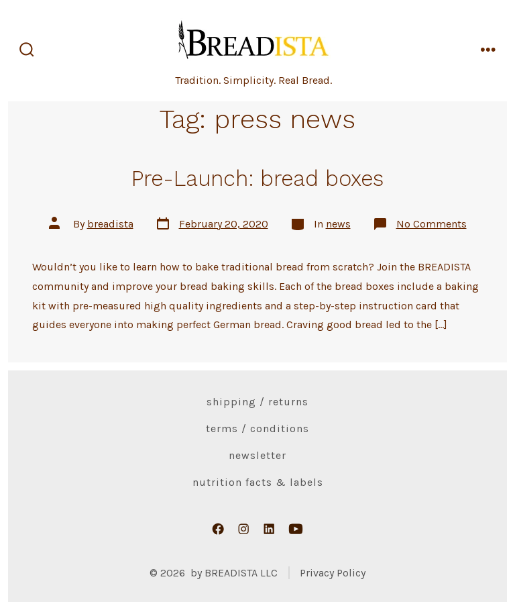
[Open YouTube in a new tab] (295, 528)
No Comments (431, 223)
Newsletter (257, 455)
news (338, 223)
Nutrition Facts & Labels (257, 482)
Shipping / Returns (257, 401)
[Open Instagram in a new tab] (243, 528)
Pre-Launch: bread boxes (257, 178)
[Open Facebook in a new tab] (218, 528)
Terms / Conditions (257, 428)
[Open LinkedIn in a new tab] (269, 528)
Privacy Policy (332, 572)
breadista (110, 223)
